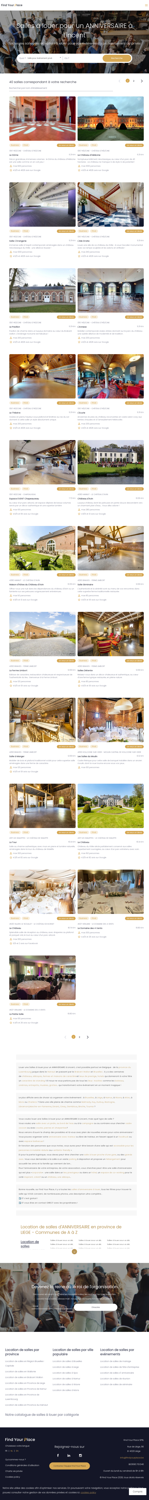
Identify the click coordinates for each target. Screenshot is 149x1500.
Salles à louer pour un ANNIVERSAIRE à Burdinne (62, 1240)
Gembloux (72, 1106)
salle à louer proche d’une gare (100, 1154)
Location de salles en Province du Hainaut (26, 1404)
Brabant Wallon (82, 1071)
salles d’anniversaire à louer (85, 1189)
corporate (37, 1172)
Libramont (24, 1106)
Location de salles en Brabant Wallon (24, 1377)
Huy (94, 1102)
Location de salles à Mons (66, 1390)
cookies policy (88, 1492)
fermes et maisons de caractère (60, 1076)
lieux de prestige (88, 1076)
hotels (101, 1076)
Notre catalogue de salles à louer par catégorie (42, 1415)
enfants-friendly (62, 1150)
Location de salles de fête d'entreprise (119, 1367)
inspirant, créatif (32, 1177)
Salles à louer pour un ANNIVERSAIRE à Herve (91, 1240)
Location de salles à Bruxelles (67, 1361)
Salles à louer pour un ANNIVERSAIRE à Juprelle (91, 1252)
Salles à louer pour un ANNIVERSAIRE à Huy (91, 1244)
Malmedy (86, 1102)
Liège (100, 1097)
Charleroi (33, 1102)
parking (73, 1159)
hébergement (113, 1159)
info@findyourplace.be (132, 1457)
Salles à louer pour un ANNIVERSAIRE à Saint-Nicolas (119, 1240)
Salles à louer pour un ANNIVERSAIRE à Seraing (119, 1248)
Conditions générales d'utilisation (22, 1465)
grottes (53, 1085)
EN (17, 1450)
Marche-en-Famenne (40, 1106)
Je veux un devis (66, 145)
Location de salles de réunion (115, 1378)
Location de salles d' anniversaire (117, 1372)
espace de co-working (112, 1172)
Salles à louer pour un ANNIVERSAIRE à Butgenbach (62, 1248)
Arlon (127, 1097)
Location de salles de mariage (115, 1361)
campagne (88, 1123)
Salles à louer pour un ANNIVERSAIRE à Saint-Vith (119, 1244)
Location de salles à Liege (66, 1367)
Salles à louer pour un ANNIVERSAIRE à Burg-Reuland (62, 1244)
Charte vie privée (14, 1471)
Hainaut (51, 1071)
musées (44, 1085)
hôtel (94, 1172)
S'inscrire (96, 1307)
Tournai (90, 1106)
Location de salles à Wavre (66, 1384)
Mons (22, 1102)
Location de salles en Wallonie (20, 1371)
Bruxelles (98, 1071)
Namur (108, 1097)
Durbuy (100, 1102)
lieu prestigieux (71, 1172)
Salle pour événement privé (40, 58)
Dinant (56, 1106)
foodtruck (124, 1136)
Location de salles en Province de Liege (25, 1383)
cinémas (23, 1085)
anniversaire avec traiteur (62, 1136)
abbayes (37, 1076)
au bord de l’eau (65, 1123)
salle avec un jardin (46, 1123)
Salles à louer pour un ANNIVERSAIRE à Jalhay (91, 1248)
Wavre (118, 1097)
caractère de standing (33, 1080)
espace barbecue (33, 1141)
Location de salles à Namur (66, 1378)
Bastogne (110, 1102)
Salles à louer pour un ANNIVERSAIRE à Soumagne (119, 1252)
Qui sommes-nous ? (15, 1459)
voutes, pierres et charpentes (51, 1128)
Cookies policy (12, 1476)
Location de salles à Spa (65, 1372)
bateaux (119, 1080)
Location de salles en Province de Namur (26, 1388)
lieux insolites (95, 1080)
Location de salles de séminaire (116, 1384)
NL (12, 1450)
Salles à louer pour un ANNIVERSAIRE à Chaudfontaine (62, 1252)
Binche (81, 1106)
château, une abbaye (59, 1177)
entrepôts (34, 1085)
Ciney (63, 1106)
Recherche (117, 58)
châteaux (27, 1076)
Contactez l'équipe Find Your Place (69, 1466)
